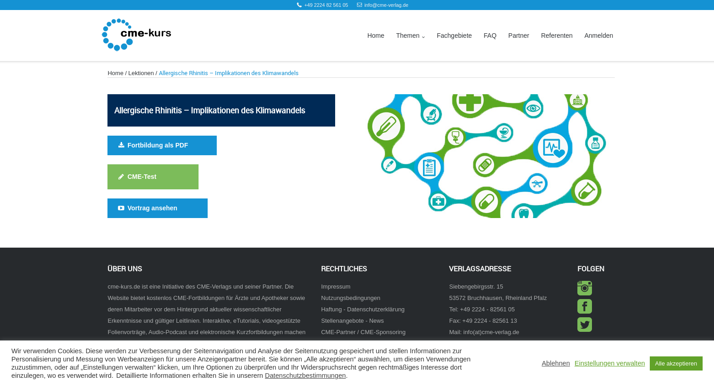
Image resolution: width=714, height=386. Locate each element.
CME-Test (136, 176)
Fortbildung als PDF (152, 145)
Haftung (331, 309)
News (376, 320)
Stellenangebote (342, 320)
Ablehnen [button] (556, 363)
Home (375, 35)
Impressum (335, 286)
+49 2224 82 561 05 (326, 5)
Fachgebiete (454, 35)
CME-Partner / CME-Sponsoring (363, 332)
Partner (518, 35)
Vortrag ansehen (147, 208)
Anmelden (598, 35)
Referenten (556, 35)
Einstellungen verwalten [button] (610, 363)
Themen (407, 35)
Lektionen (141, 73)
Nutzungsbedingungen (350, 298)
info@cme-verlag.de (386, 5)
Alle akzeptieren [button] (676, 363)
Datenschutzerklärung (375, 309)
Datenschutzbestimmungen (305, 375)
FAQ (490, 35)
